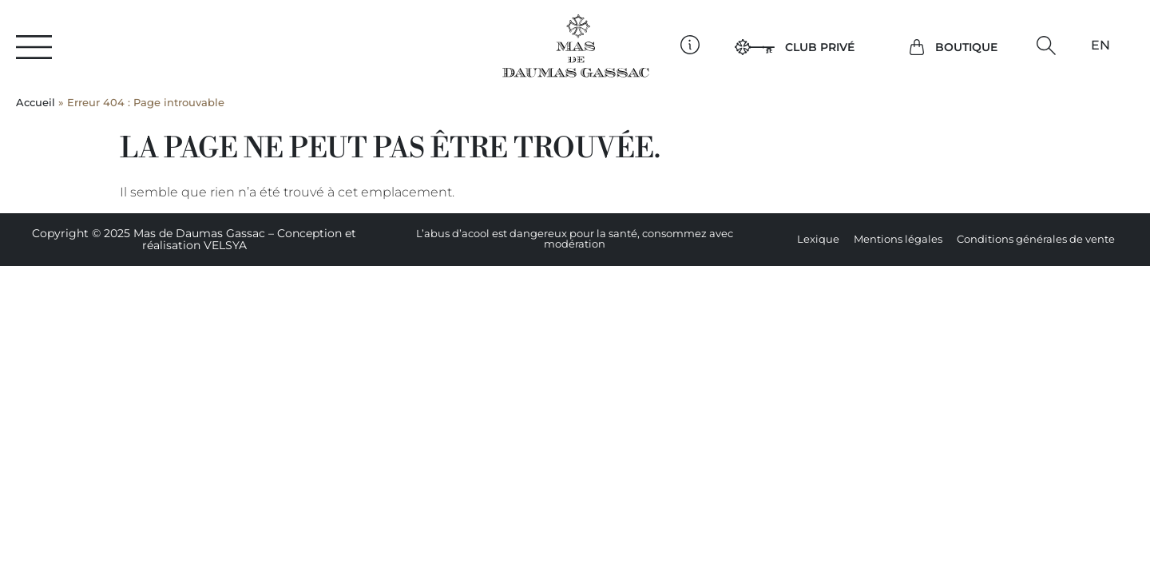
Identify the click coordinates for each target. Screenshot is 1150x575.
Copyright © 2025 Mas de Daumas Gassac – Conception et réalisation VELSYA (194, 239)
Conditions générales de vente (1036, 239)
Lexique (818, 239)
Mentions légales (898, 239)
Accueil (35, 103)
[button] (1046, 46)
